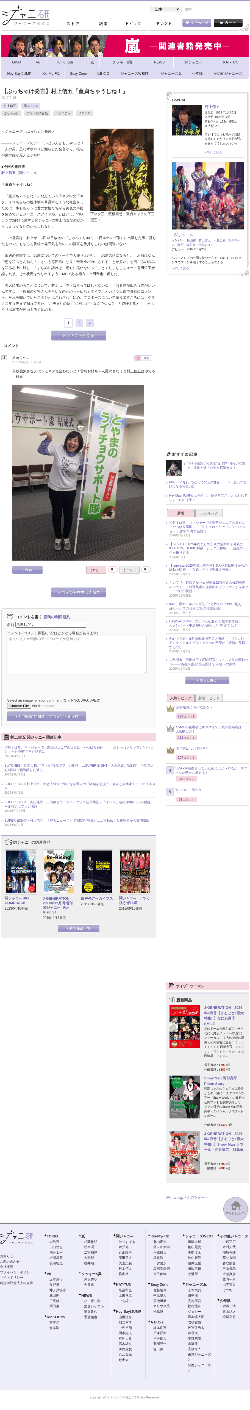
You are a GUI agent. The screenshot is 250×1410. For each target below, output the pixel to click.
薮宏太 (124, 1360)
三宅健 (54, 1301)
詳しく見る (214, 153)
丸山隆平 (178, 245)
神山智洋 (194, 1258)
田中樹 (193, 1296)
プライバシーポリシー (16, 1273)
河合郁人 (159, 1339)
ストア (73, 24)
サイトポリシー (11, 1278)
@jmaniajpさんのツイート (187, 1198)
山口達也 (56, 1248)
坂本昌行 (56, 1280)
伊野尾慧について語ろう (189, 709)
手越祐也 (90, 1318)
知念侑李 (125, 1323)
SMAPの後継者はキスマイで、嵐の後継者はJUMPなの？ (203, 730)
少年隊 (225, 1301)
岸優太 (193, 1334)
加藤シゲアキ (94, 1307)
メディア (84, 113)
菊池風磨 (159, 1301)
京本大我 (194, 1291)
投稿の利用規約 (56, 617)
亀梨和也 (125, 1291)
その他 (227, 1290)
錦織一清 (229, 1307)
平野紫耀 (194, 1339)
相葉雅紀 (90, 1242)
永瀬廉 (193, 1344)
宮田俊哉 (159, 1274)
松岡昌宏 (56, 1258)
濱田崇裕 (194, 1269)
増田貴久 (90, 1312)
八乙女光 (125, 1355)
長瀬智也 (56, 1264)
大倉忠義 (219, 240)
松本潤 (89, 1248)
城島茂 (54, 1242)
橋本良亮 (159, 1328)
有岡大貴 (125, 1339)
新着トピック (209, 699)
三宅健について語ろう (187, 750)
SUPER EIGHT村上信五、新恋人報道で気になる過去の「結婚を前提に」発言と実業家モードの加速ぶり (79, 787)
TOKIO (52, 1237)
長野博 (54, 1285)
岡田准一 (56, 1307)
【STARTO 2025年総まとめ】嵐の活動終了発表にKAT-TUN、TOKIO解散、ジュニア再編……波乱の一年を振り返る (207, 549)
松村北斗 (194, 1307)
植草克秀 (229, 1317)
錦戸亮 (191, 245)
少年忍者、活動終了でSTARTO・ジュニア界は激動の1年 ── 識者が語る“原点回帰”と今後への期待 (208, 662)
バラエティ (63, 113)
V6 (49, 1274)
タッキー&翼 (91, 1274)
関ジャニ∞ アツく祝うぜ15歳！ (134, 901)
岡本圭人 (125, 1334)
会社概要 (6, 1267)
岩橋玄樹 (194, 1323)
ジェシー (194, 1312)
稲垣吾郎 (229, 1253)
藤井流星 (194, 1264)
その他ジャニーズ (234, 1237)
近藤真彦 (229, 1274)
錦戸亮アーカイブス (97, 899)
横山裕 (191, 240)
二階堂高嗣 (161, 1269)
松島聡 (158, 1312)
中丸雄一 (125, 1301)
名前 (10, 625)
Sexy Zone (159, 1285)
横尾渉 (158, 1258)
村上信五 (10, 106)
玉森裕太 (159, 1253)
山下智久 (229, 1285)
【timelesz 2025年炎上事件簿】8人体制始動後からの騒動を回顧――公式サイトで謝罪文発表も (208, 568)
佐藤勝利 (159, 1291)
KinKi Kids (56, 1317)
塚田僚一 (159, 1350)
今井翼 (89, 1285)
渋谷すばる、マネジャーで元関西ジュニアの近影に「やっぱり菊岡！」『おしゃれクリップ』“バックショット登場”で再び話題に (79, 750)
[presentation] (49, 682)
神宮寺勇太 (196, 1328)
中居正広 (229, 1242)
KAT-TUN (123, 1285)
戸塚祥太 (159, 1334)
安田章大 (234, 240)
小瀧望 (193, 1274)
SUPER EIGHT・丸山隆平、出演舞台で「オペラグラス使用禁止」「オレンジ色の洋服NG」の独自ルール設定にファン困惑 (79, 805)
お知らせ (6, 1257)
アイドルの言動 (37, 113)
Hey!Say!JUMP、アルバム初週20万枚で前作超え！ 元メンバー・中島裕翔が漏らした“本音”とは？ (208, 624)
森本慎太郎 (196, 1317)
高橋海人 (194, 1349)
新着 (180, 514)
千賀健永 (159, 1264)
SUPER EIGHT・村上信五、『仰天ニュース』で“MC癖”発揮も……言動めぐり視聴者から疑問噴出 (76, 821)
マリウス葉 (161, 1307)
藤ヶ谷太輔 (161, 1248)
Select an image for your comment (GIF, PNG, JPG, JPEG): (54, 701)
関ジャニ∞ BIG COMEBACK (17, 901)
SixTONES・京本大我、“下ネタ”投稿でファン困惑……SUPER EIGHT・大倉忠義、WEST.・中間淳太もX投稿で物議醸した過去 (79, 768)
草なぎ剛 (229, 1258)
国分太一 (56, 1253)
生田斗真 (229, 1280)
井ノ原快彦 (57, 1291)
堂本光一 (56, 1323)
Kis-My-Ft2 (160, 1237)
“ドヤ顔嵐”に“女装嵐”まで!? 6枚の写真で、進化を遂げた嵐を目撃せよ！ (216, 466)
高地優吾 (194, 1301)
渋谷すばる (205, 245)
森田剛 (54, 1296)
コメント (14, 633)
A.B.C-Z (157, 1323)
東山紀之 (229, 1312)
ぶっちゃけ (11, 113)
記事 (103, 24)
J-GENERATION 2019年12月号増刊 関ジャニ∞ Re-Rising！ (58, 906)
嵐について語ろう (184, 792)
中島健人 (159, 1296)
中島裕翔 (125, 1328)
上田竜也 (125, 1296)
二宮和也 (90, 1253)
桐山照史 (194, 1248)
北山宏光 (159, 1242)
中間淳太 (194, 1253)
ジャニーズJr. (196, 1285)
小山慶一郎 (92, 1301)
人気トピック (180, 699)
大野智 (89, 1258)
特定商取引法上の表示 (16, 1284)
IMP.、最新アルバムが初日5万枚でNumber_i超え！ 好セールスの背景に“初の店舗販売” (208, 607)
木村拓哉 (229, 1248)
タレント (163, 24)
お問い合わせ (10, 1262)
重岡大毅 (194, 1242)
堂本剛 (54, 1328)
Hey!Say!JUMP (128, 1312)
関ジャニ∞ (31, 106)
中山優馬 (229, 1269)
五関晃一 (159, 1344)
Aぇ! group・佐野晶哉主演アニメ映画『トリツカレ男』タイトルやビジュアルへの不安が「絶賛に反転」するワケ (208, 643)
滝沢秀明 (90, 1280)
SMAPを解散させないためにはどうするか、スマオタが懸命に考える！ (206, 771)
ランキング (209, 514)
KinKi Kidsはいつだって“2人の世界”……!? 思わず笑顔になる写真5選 (208, 485)
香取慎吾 (229, 1264)
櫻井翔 (89, 1264)
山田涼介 (125, 1318)
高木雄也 (125, 1344)
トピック (133, 24)
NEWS (86, 1296)
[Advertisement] (207, 365)
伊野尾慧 (125, 1350)
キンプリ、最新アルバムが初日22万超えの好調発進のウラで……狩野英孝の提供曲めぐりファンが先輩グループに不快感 (208, 587)
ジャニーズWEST (199, 1237)
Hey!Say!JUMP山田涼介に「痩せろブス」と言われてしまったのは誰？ (208, 498)
